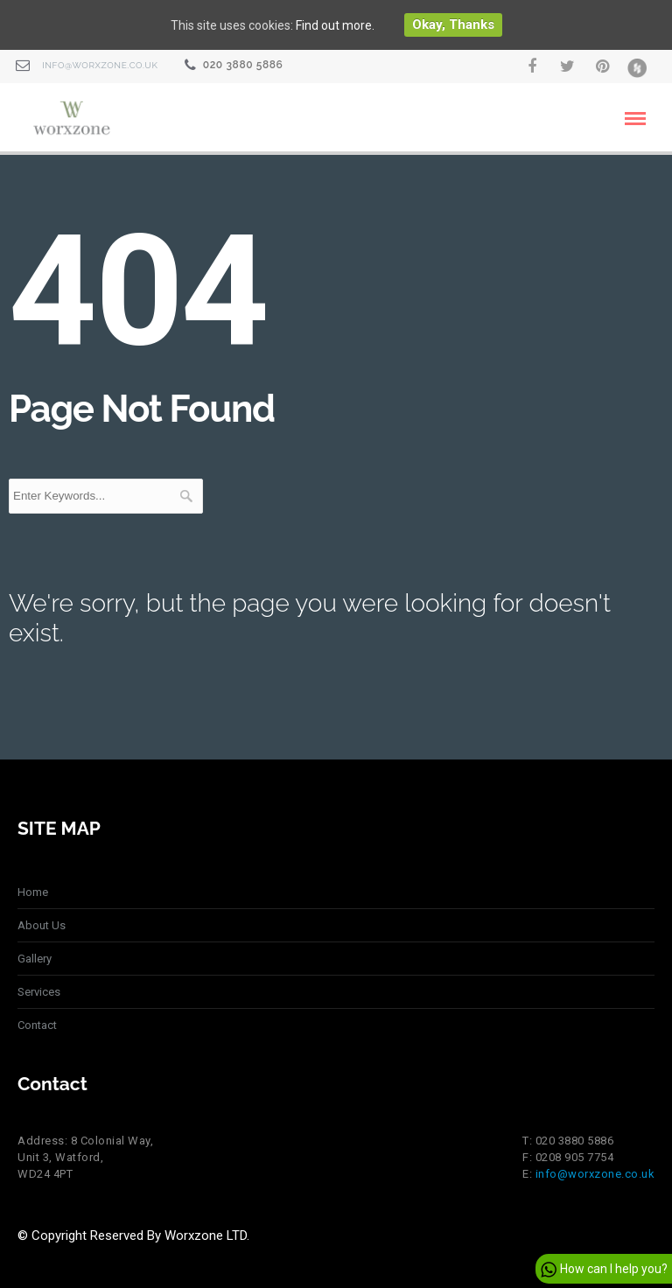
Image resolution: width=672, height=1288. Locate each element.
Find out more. (335, 25)
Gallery (35, 958)
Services (39, 991)
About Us (42, 925)
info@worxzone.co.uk (100, 65)
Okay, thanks (453, 24)
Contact (37, 1025)
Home (33, 892)
